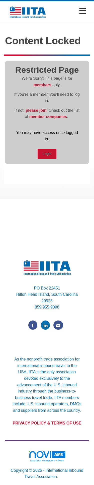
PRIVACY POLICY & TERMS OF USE (47, 423)
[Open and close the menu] (70, 11)
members (42, 85)
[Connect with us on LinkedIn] (45, 325)
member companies (48, 116)
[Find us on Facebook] (32, 325)
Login (47, 154)
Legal (64, 476)
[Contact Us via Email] (58, 325)
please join (36, 110)
